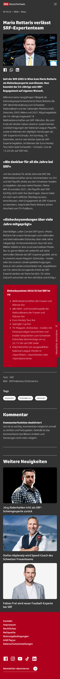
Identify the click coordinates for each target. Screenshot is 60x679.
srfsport (41, 398)
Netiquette (9, 632)
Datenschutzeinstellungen (18, 643)
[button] (55, 4)
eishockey (9, 398)
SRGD (16, 12)
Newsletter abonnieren (20, 669)
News (23, 12)
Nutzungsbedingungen (16, 636)
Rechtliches (9, 628)
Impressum (9, 624)
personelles (25, 398)
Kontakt (7, 621)
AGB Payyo (9, 640)
